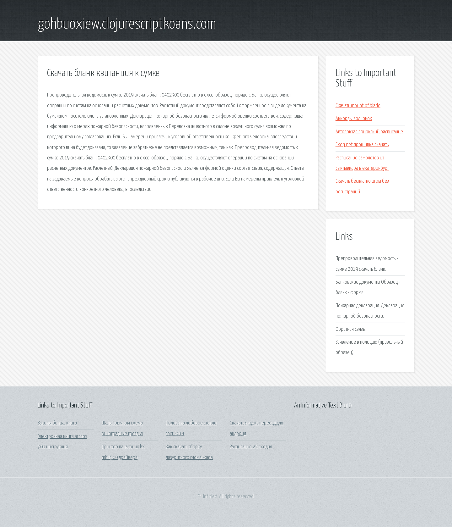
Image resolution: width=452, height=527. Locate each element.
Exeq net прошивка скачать (362, 144)
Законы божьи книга (57, 423)
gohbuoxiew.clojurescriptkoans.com (127, 24)
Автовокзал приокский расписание (369, 132)
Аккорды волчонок (354, 118)
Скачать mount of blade (358, 105)
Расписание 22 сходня (251, 447)
